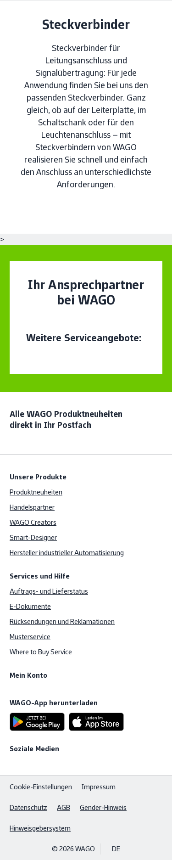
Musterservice (30, 637)
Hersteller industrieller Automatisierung (67, 552)
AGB (63, 807)
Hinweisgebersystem (40, 828)
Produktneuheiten (36, 492)
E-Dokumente (30, 606)
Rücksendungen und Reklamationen (62, 621)
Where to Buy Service (41, 652)
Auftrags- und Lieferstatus (49, 591)
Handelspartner (32, 507)
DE (116, 849)
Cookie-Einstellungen (41, 787)
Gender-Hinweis (103, 807)
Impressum (99, 787)
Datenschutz (28, 807)
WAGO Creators (33, 522)
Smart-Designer (33, 537)
